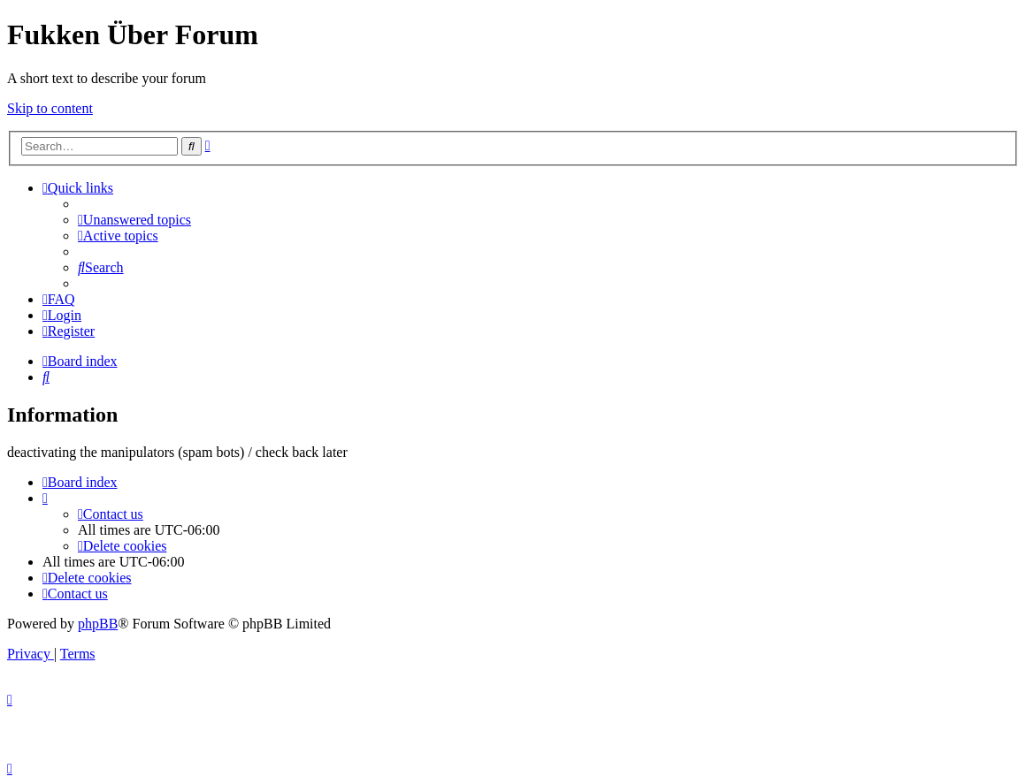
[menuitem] (134, 219)
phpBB (98, 623)
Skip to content (50, 108)
